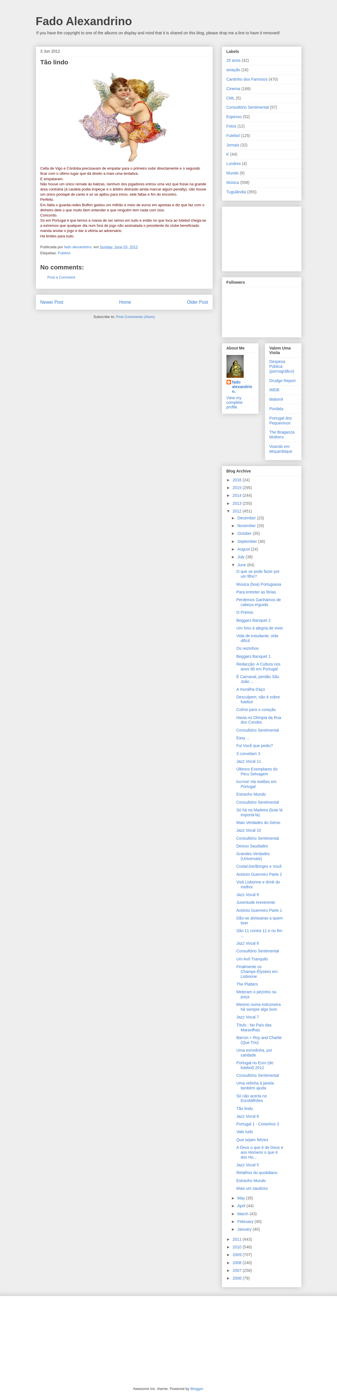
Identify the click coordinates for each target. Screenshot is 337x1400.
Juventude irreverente (255, 902)
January (245, 1229)
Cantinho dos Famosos (247, 79)
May (241, 1198)
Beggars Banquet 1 (253, 656)
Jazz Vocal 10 (248, 830)
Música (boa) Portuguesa (258, 584)
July (241, 557)
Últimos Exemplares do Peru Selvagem (256, 771)
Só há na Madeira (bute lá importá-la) (259, 812)
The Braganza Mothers (282, 434)
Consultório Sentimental (247, 107)
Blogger (196, 1389)
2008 (237, 1262)
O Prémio (244, 612)
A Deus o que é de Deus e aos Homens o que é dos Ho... (259, 1152)
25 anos (233, 60)
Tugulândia (236, 192)
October (245, 533)
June (242, 565)
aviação (233, 69)
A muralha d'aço (250, 689)
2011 (237, 1239)
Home (125, 302)
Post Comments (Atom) (135, 317)
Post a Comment (61, 277)
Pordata (276, 408)
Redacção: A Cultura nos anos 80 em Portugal (258, 666)
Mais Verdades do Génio (258, 822)
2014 (237, 495)
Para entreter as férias (256, 592)
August (244, 549)
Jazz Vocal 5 (247, 1165)
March (243, 1214)
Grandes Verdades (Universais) (253, 856)
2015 (237, 487)
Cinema (233, 88)
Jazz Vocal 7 (247, 1017)
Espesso (234, 116)
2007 (237, 1270)
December (247, 518)
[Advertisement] (255, 237)
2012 (237, 511)
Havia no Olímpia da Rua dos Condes (258, 720)
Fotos (231, 126)
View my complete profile (234, 402)
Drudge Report (282, 380)
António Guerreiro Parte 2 (259, 874)
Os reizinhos (247, 648)
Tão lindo (244, 1108)
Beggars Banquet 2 (253, 620)
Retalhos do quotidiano (256, 1172)
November (247, 525)
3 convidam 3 (248, 753)
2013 (237, 503)
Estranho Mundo (251, 794)
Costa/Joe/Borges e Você (258, 866)
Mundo (232, 173)
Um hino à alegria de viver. (260, 628)
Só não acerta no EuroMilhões (251, 1098)
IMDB (274, 390)
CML (230, 98)
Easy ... (243, 738)
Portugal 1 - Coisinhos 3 (257, 1124)
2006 (237, 1278)
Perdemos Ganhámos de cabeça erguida (258, 602)
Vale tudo (244, 1131)
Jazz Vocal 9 (247, 894)
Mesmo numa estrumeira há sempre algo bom (258, 1007)
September (247, 541)
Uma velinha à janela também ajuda (255, 1085)
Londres (233, 163)
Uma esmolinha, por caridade (254, 1052)
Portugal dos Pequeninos (280, 420)
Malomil (276, 399)
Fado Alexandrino (84, 21)
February (246, 1221)
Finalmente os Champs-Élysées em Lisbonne (256, 971)
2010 (237, 1247)
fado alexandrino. (242, 387)
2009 (237, 1254)
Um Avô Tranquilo (252, 959)
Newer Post (52, 302)
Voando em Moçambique (280, 449)
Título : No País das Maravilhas (253, 1027)
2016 (237, 480)
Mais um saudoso (252, 1188)
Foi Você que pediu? (254, 745)
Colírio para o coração (256, 709)
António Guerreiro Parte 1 (259, 910)
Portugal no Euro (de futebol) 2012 (254, 1065)
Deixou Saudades (252, 846)
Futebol (64, 253)
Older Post (197, 302)
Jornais (232, 145)
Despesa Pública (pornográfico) (281, 366)
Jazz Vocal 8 (247, 943)
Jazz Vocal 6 (247, 1116)
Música (232, 182)
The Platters (247, 984)
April (242, 1206)
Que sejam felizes (252, 1139)
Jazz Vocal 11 (248, 761)
